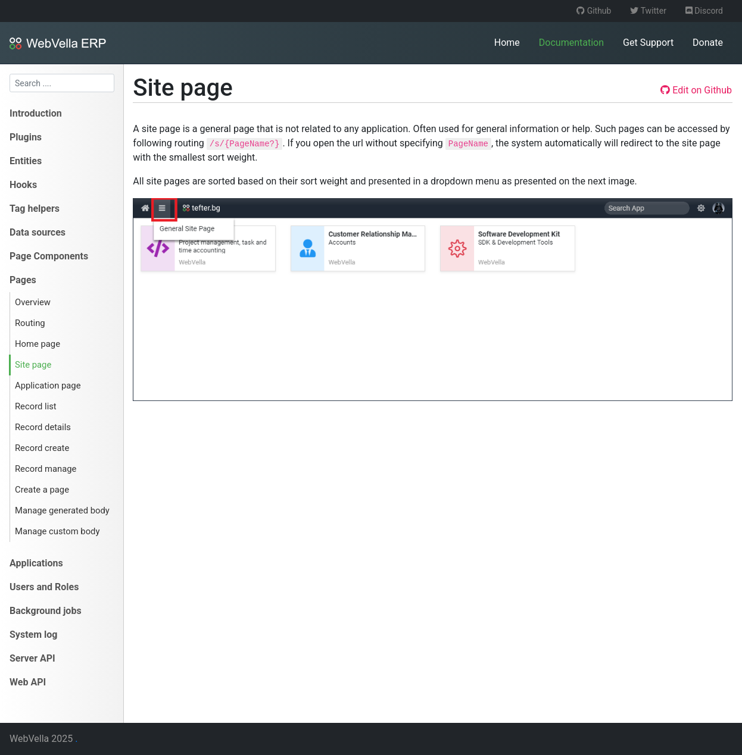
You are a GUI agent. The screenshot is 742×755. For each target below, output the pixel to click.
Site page (33, 364)
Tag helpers (35, 208)
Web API (28, 682)
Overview (33, 302)
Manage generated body (62, 510)
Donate (708, 42)
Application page (48, 385)
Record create (42, 448)
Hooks (23, 184)
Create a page (42, 489)
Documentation (571, 42)
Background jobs (46, 610)
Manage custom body (57, 531)
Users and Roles (44, 587)
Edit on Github (696, 90)
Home (507, 42)
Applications (36, 563)
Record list (36, 406)
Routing (30, 323)
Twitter (648, 10)
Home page (37, 344)
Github (593, 10)
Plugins (26, 137)
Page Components (49, 256)
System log (33, 634)
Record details (43, 427)
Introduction (36, 113)
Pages (23, 280)
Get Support (648, 42)
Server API (32, 658)
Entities (26, 161)
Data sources (38, 232)
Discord (704, 10)
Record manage (45, 468)
